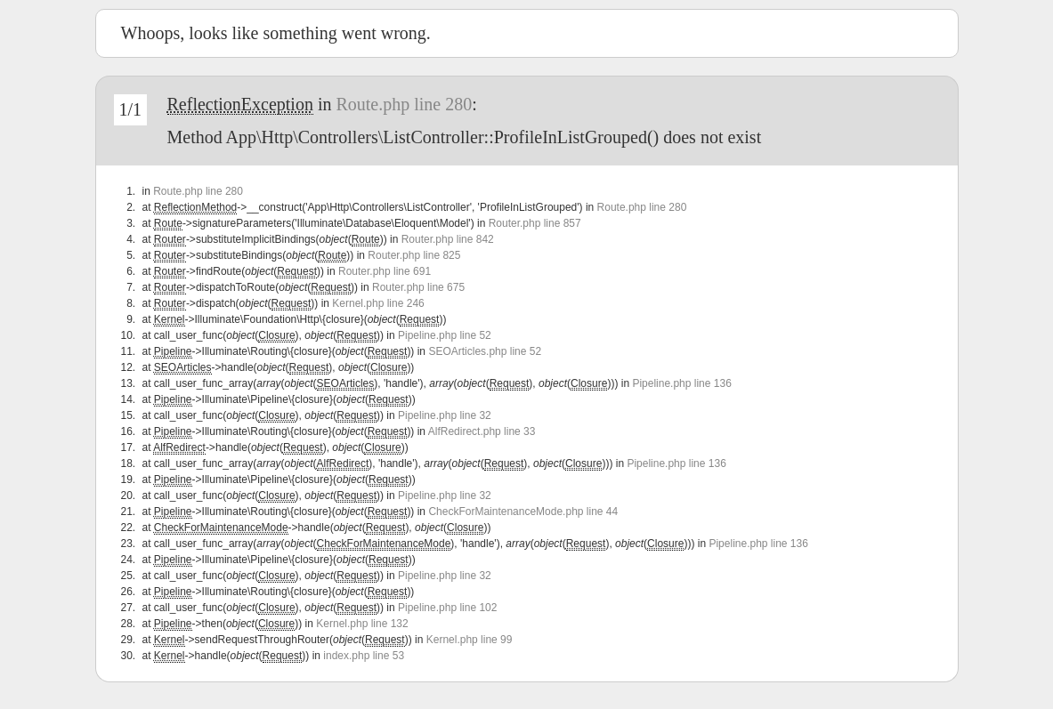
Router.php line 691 (384, 271)
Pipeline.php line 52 (444, 335)
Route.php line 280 (404, 104)
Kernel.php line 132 (362, 623)
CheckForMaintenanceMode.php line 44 (523, 511)
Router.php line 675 (418, 287)
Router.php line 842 (447, 239)
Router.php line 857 (535, 223)
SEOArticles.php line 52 (484, 351)
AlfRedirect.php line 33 (482, 431)
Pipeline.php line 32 (444, 415)
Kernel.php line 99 (469, 639)
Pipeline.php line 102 (447, 607)
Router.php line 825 (414, 255)
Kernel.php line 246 (378, 303)
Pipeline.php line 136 (681, 383)
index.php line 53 (363, 655)
